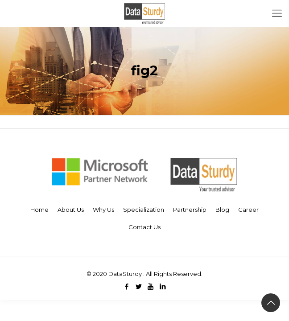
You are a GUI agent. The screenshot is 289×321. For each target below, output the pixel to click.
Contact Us (144, 226)
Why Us (103, 209)
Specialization (143, 209)
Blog (222, 209)
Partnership (189, 209)
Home (39, 209)
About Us (71, 209)
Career (248, 209)
